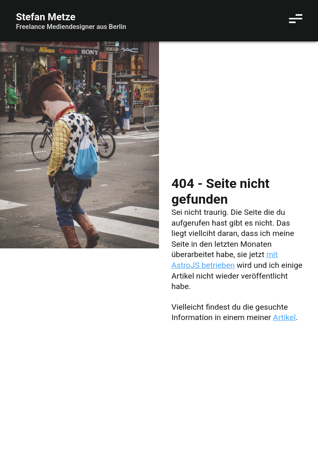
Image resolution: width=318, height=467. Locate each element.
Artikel (284, 317)
